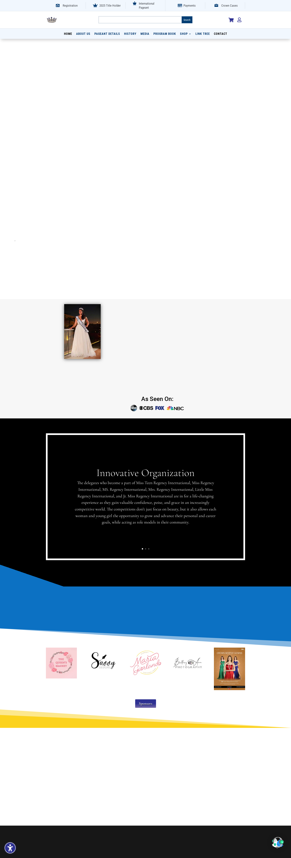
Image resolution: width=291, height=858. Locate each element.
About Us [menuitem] (83, 34)
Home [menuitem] (68, 34)
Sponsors (145, 703)
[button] (279, 845)
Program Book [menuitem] (164, 34)
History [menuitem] (130, 34)
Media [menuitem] (145, 34)
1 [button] (142, 548)
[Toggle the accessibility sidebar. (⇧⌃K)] (10, 847)
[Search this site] (140, 19)
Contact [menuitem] (220, 34)
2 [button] (145, 548)
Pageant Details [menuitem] (107, 34)
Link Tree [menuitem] (202, 34)
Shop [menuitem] (184, 34)
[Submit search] (187, 19)
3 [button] (148, 548)
